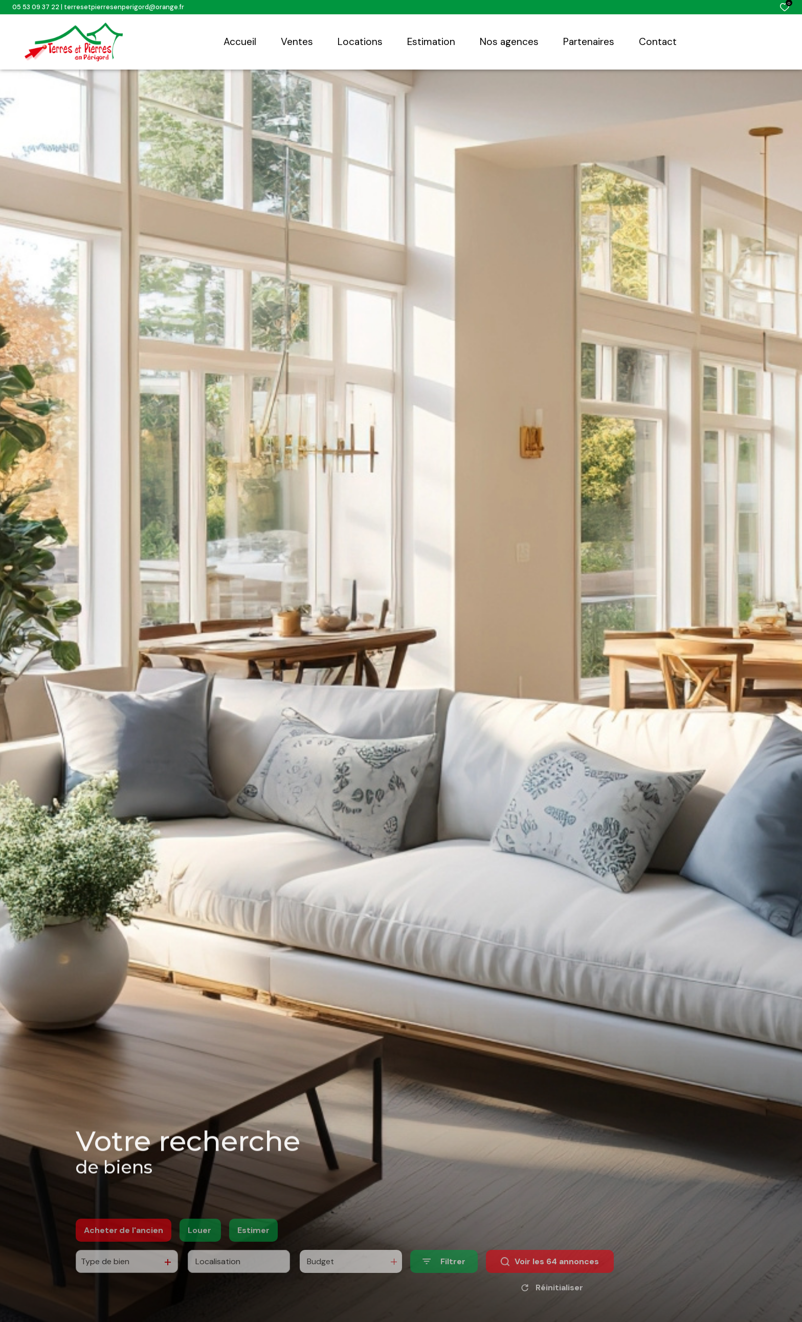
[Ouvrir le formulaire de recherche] (444, 1278)
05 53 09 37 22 (35, 7)
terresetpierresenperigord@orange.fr (124, 7)
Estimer (253, 1246)
